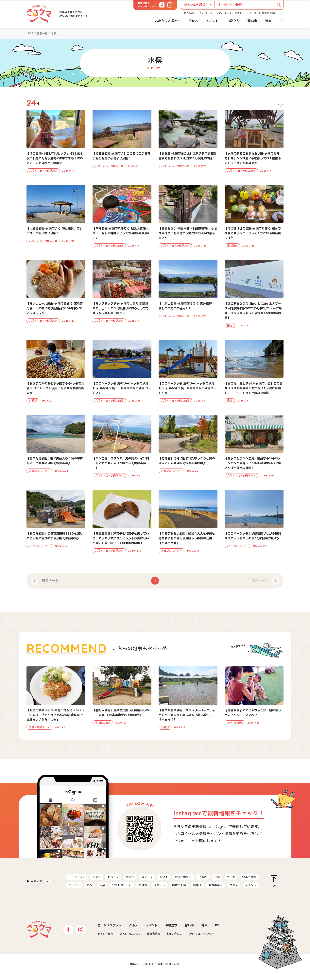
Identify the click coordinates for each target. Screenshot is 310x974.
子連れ (203, 877)
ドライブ (229, 12)
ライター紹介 (105, 933)
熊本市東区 (249, 877)
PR (282, 21)
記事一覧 (42, 33)
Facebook (68, 929)
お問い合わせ (174, 933)
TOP (30, 33)
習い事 (252, 21)
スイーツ (247, 12)
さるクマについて (130, 933)
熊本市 (238, 12)
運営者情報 (153, 933)
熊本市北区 (179, 885)
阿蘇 (102, 885)
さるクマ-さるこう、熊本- (38, 14)
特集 (268, 21)
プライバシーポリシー (201, 933)
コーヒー (74, 885)
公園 (217, 877)
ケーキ (231, 877)
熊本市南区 (215, 885)
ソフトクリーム (121, 885)
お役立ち (233, 21)
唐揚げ (197, 885)
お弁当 (143, 885)
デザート (159, 885)
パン (89, 885)
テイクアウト (208, 12)
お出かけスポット (167, 21)
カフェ (257, 12)
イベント (212, 21)
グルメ (193, 21)
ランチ (219, 12)
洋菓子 (234, 885)
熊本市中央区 (268, 12)
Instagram (81, 929)
